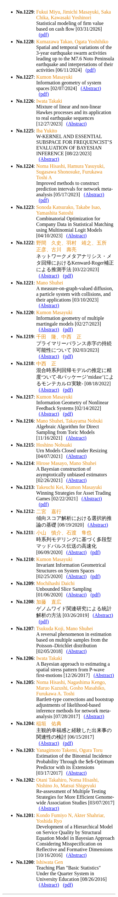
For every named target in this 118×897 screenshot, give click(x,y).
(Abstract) (91, 88)
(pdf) (44, 34)
